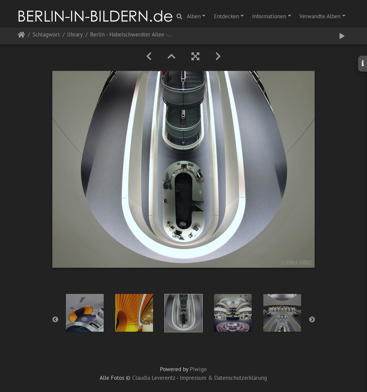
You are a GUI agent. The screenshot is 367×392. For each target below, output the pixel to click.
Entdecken (226, 16)
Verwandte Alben (320, 16)
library (75, 35)
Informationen (269, 16)
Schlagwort (46, 35)
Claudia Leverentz (153, 377)
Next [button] (312, 319)
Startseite (21, 36)
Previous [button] (55, 319)
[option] (85, 313)
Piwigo (198, 369)
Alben (194, 16)
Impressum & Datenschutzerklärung (223, 377)
